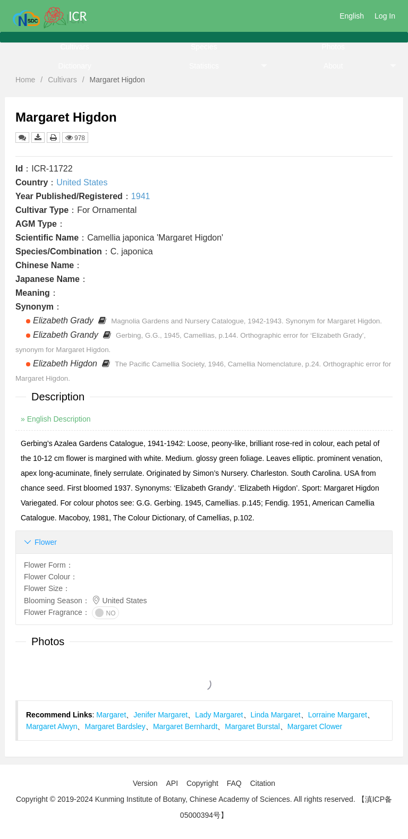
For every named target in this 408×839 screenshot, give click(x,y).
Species (204, 46)
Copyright (202, 783)
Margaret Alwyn (51, 726)
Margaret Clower (314, 726)
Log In (385, 16)
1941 (140, 196)
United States (81, 182)
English (351, 16)
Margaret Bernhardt (185, 726)
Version (145, 783)
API (172, 783)
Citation (262, 783)
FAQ (234, 783)
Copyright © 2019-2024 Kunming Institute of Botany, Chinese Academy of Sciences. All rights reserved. (185, 799)
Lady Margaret (219, 714)
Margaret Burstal (252, 726)
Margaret (111, 714)
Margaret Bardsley (114, 726)
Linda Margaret (276, 714)
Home (25, 79)
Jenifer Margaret (160, 714)
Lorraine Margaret (337, 714)
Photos (333, 46)
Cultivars (74, 46)
